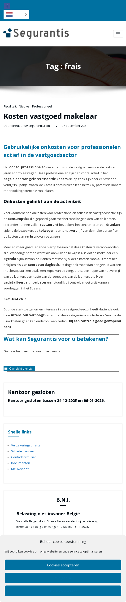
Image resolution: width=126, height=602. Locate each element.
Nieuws (22, 106)
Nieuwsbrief (19, 436)
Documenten (19, 431)
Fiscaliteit (9, 106)
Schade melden (21, 421)
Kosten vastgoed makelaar (46, 114)
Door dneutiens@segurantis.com (25, 123)
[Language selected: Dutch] (16, 14)
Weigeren (63, 578)
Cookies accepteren (63, 565)
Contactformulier (22, 426)
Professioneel (39, 106)
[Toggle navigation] (118, 33)
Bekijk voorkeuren (63, 591)
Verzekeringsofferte (24, 415)
